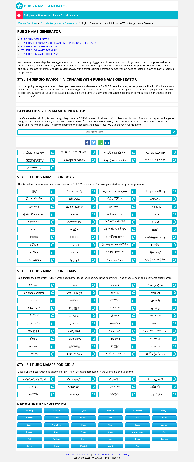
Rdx (110, 417)
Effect (83, 439)
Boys (56, 446)
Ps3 (29, 439)
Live (110, 439)
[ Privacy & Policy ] (121, 454)
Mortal (83, 446)
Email (56, 432)
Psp (137, 446)
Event (29, 424)
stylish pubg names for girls (39, 50)
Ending (29, 410)
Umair (110, 432)
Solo (164, 432)
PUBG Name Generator (77, 454)
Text (83, 432)
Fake (164, 417)
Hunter (29, 417)
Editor (137, 417)
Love (29, 446)
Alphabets (56, 424)
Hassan (56, 410)
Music (56, 417)
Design (164, 410)
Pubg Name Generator (37, 15)
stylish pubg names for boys (39, 46)
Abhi (110, 446)
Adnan (164, 424)
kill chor (83, 417)
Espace (164, 439)
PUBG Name (102, 454)
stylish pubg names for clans (39, 54)
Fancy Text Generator (66, 15)
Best (83, 424)
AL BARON (137, 410)
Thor (110, 424)
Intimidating (137, 432)
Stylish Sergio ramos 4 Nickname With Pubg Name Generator (59, 43)
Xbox (137, 439)
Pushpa (56, 439)
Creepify (29, 432)
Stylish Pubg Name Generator (59, 23)
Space (137, 424)
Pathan (110, 410)
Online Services (27, 23)
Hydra (83, 410)
